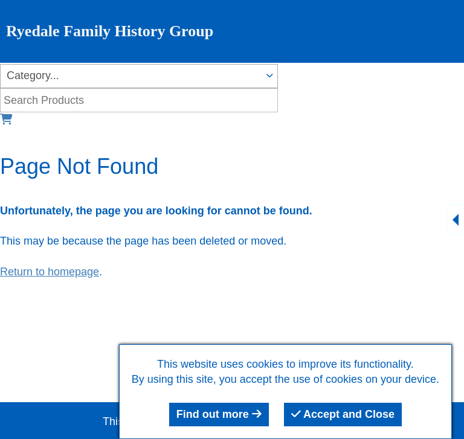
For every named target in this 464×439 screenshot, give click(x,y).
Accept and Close (343, 414)
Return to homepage (49, 272)
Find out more (219, 414)
